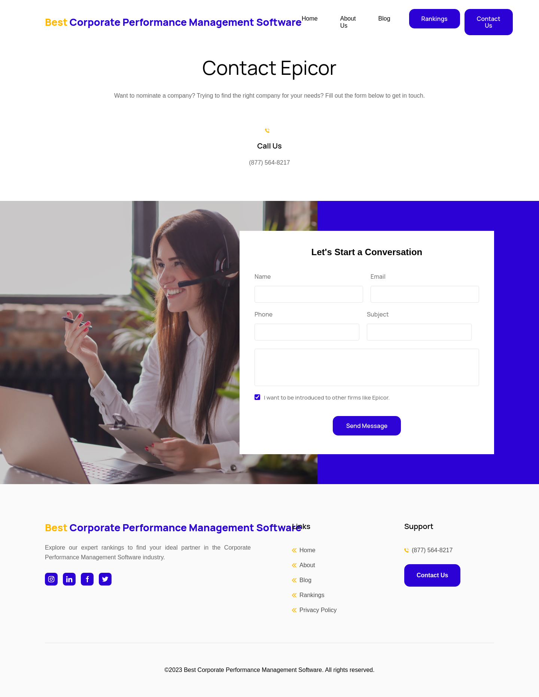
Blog (384, 18)
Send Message (367, 426)
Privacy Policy (318, 610)
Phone (263, 314)
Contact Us (488, 22)
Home (310, 18)
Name (263, 276)
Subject (378, 314)
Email (378, 276)
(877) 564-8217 (432, 550)
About (307, 565)
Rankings (434, 19)
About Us (348, 22)
